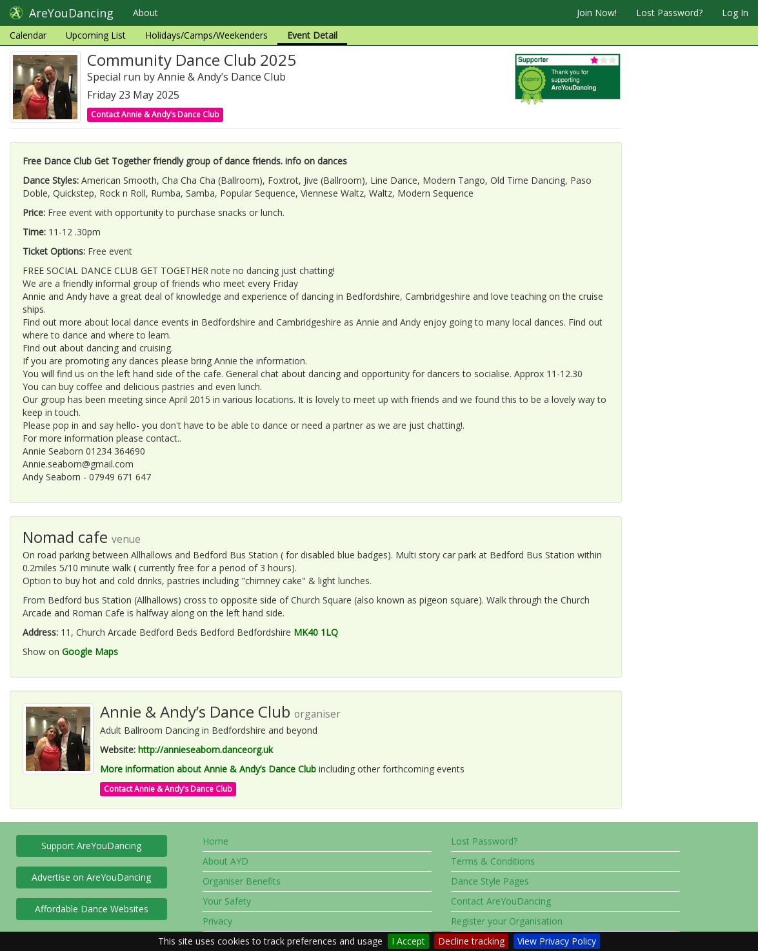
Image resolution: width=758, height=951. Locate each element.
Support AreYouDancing (91, 845)
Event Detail (312, 35)
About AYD (225, 861)
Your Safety (227, 901)
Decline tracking (471, 941)
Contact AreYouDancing (501, 901)
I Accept (408, 941)
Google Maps (90, 651)
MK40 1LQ (316, 632)
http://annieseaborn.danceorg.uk (205, 749)
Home (215, 841)
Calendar (28, 35)
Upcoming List (96, 35)
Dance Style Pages (490, 881)
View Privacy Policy (556, 941)
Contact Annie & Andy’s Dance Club (155, 114)
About (145, 12)
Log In (735, 12)
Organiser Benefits (242, 881)
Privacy (217, 921)
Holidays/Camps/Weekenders (206, 35)
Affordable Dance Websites (91, 909)
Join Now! (597, 12)
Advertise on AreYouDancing (91, 877)
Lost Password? (669, 12)
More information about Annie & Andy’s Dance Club (208, 769)
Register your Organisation (507, 921)
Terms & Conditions (493, 861)
